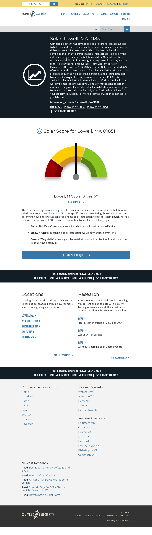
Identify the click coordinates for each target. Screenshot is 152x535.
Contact (89, 495)
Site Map (98, 495)
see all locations (62, 361)
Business (125, 13)
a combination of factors (56, 213)
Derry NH (84, 404)
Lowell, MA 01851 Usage (97, 106)
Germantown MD (88, 413)
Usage (86, 13)
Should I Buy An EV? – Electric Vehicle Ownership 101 (100, 463)
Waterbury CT (87, 395)
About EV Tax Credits (98, 449)
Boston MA (28, 337)
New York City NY (32, 464)
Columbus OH (30, 473)
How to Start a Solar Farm (101, 468)
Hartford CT (29, 459)
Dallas (99, 3)
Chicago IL (28, 446)
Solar (104, 13)
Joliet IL (82, 409)
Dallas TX (27, 455)
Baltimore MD (30, 441)
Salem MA (27, 331)
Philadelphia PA (31, 468)
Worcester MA (30, 320)
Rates (95, 13)
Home (63, 13)
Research (125, 19)
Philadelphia (110, 3)
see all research (119, 361)
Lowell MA (28, 315)
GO (53, 4)
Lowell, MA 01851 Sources (64, 111)
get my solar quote (74, 255)
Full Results (56, 106)
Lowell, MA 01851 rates (74, 106)
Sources (114, 13)
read (80, 318)
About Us (78, 495)
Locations (75, 13)
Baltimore (123, 3)
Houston (89, 3)
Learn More (74, 202)
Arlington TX (86, 400)
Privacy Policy (111, 495)
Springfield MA (30, 326)
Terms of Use (124, 495)
